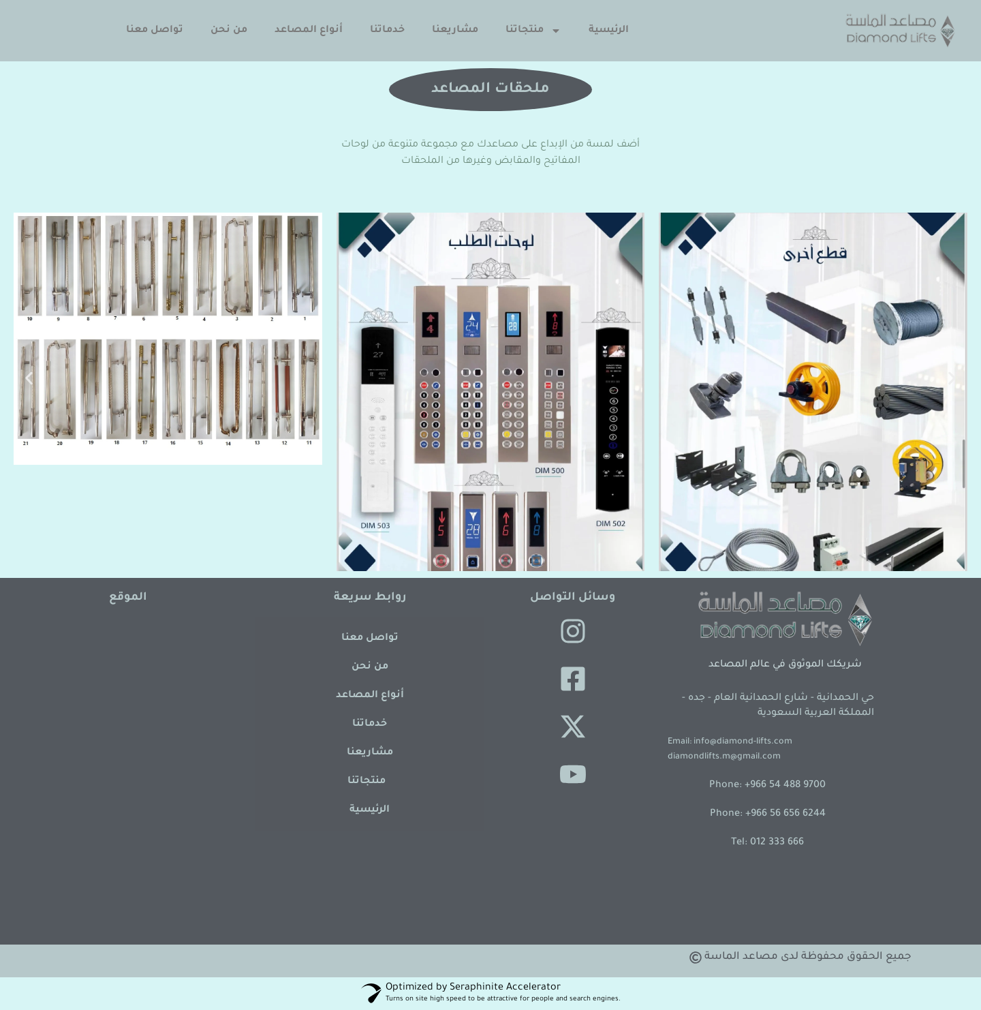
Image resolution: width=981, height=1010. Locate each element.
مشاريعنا (455, 30)
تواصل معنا (154, 30)
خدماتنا (387, 30)
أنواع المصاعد (309, 30)
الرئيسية (609, 30)
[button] (28, 378)
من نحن (229, 30)
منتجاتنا (533, 30)
